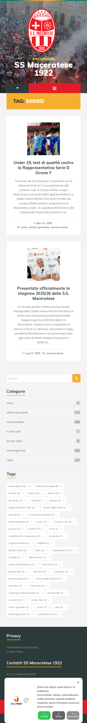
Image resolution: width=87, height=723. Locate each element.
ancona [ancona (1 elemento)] (16, 529)
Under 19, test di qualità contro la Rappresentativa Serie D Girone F (43, 167)
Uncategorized (16, 450)
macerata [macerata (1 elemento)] (57, 536)
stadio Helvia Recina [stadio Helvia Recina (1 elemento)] (23, 564)
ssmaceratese (59, 227)
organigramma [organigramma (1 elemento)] (64, 550)
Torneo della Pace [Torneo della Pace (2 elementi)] (56, 507)
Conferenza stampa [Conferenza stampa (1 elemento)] (43, 515)
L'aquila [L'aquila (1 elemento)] (16, 557)
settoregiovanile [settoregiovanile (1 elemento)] (20, 614)
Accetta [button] (44, 715)
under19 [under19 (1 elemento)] (37, 529)
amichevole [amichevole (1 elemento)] (57, 593)
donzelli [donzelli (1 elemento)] (16, 515)
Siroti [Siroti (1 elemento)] (55, 529)
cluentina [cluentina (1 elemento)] (41, 571)
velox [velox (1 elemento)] (41, 550)
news (24, 227)
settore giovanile (39, 227)
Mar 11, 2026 (44, 223)
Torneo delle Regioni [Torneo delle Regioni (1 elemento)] (50, 578)
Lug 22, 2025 (32, 353)
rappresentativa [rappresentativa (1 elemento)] (20, 543)
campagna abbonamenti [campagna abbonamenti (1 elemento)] (25, 593)
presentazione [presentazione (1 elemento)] (49, 614)
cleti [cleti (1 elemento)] (60, 607)
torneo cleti (14, 431)
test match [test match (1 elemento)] (51, 564)
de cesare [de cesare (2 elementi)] (17, 500)
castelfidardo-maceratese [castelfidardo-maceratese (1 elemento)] (26, 536)
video (10, 460)
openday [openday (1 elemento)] (16, 585)
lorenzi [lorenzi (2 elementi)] (55, 493)
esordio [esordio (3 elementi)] (16, 493)
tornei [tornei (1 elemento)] (43, 607)
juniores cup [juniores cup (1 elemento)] (65, 522)
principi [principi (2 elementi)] (56, 500)
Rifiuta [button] (58, 715)
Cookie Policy (15, 651)
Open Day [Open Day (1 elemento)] (39, 585)
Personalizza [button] (73, 715)
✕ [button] (78, 682)
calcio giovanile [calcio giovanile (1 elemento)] (20, 607)
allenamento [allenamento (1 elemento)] (39, 557)
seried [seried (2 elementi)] (38, 500)
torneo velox (14, 441)
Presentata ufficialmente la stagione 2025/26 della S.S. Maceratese (43, 293)
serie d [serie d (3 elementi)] (36, 493)
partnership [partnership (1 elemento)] (18, 571)
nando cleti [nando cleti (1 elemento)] (40, 600)
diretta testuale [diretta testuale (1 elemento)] (20, 522)
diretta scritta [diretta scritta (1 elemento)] (19, 550)
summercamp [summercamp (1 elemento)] (19, 578)
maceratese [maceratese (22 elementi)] (19, 486)
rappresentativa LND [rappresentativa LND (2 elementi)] (23, 507)
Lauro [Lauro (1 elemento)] (43, 522)
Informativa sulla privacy (22, 647)
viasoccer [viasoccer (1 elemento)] (63, 571)
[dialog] (43, 700)
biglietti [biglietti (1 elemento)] (45, 543)
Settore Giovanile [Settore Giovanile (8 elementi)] (49, 486)
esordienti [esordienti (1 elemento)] (17, 600)
